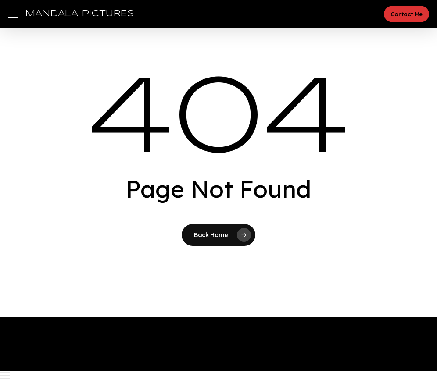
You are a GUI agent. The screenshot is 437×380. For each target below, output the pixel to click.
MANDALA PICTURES (79, 14)
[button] (13, 14)
